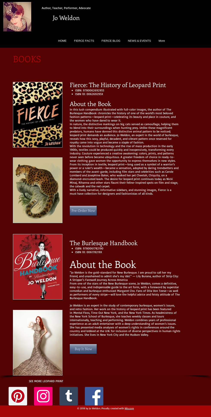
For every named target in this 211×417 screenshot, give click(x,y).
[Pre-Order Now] (83, 210)
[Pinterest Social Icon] (18, 396)
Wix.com (129, 408)
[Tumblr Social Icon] (68, 396)
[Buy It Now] (83, 349)
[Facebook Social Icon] (94, 396)
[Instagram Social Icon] (43, 396)
